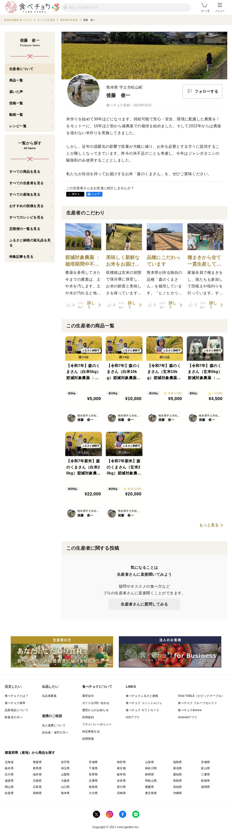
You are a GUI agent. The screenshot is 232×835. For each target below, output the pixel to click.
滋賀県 (9, 780)
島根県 (205, 780)
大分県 (93, 793)
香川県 (121, 787)
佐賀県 (9, 793)
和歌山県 (151, 780)
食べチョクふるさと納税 (142, 696)
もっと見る (209, 525)
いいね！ (75, 305)
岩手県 (65, 762)
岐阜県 (121, 774)
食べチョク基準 (15, 703)
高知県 (177, 787)
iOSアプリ (133, 717)
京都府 (37, 780)
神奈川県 (151, 768)
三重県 (205, 774)
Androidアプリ (187, 717)
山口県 (65, 787)
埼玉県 (65, 768)
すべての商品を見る (24, 171)
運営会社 (88, 696)
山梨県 (65, 774)
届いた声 (16, 92)
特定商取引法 (91, 731)
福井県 (37, 774)
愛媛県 (149, 787)
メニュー (220, 7)
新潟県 (177, 768)
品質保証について (16, 710)
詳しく (91, 305)
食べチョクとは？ (16, 696)
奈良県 (121, 780)
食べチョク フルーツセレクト (197, 703)
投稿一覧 (16, 103)
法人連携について (54, 725)
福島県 (177, 762)
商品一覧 (16, 80)
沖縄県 (177, 793)
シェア (96, 194)
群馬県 (37, 768)
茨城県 (205, 762)
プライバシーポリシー (97, 724)
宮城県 (93, 762)
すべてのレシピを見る (26, 217)
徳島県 (93, 787)
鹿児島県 (151, 793)
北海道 (9, 762)
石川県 (9, 774)
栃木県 (9, 768)
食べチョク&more (190, 710)
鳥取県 (177, 780)
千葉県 (93, 768)
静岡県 (149, 774)
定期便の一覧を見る (24, 229)
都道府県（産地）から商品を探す (30, 752)
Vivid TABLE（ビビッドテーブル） (201, 696)
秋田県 (121, 762)
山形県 (149, 762)
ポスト (76, 194)
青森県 (37, 762)
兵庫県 (93, 780)
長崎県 (37, 793)
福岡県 (205, 787)
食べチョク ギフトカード (142, 710)
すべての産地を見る (24, 194)
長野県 (93, 774)
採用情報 (88, 738)
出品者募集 (49, 696)
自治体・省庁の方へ (55, 732)
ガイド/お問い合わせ (96, 703)
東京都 (121, 768)
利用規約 (88, 717)
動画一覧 (16, 115)
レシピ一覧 (18, 126)
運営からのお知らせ (95, 710)
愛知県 (177, 774)
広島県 (37, 787)
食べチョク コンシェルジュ (144, 703)
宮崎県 (121, 793)
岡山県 (9, 787)
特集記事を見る (21, 257)
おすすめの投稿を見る (26, 206)
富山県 (205, 768)
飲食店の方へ (13, 717)
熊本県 (65, 793)
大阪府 (65, 780)
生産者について (21, 69)
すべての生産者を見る (26, 183)
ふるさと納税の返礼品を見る (30, 242)
